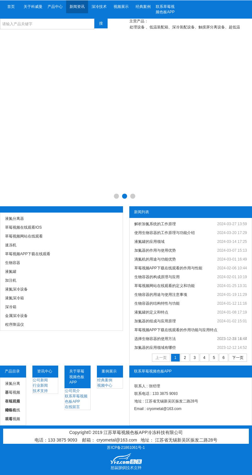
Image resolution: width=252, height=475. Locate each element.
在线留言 (72, 407)
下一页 (238, 357)
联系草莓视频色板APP (165, 9)
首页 (11, 6)
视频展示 (121, 6)
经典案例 (143, 6)
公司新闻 (40, 380)
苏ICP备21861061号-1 (126, 447)
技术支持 (40, 391)
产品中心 (55, 6)
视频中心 (104, 385)
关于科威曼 (33, 6)
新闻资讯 (77, 6)
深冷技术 (99, 6)
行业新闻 (40, 385)
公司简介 (72, 391)
